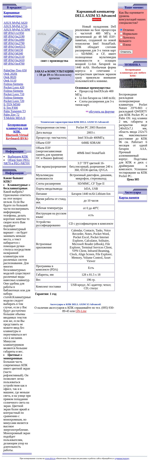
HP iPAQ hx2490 (14, 39)
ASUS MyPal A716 (15, 26)
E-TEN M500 (12, 104)
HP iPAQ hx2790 (14, 43)
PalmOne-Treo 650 (15, 70)
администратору (122, 458)
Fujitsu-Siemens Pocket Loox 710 (14, 92)
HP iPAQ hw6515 (14, 46)
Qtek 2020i (10, 73)
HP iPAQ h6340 (13, 53)
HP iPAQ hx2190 (14, 36)
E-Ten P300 (11, 107)
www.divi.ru (50, 458)
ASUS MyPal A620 (15, 22)
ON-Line (81, 311)
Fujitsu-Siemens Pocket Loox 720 (14, 99)
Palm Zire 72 (11, 114)
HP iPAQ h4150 (13, 50)
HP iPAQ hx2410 (14, 60)
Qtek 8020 (10, 77)
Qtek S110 (10, 80)
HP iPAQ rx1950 (14, 33)
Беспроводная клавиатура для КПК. (17, 131)
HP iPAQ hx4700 (14, 63)
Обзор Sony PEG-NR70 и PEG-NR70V (17, 161)
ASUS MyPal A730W (17, 29)
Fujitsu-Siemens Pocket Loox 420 (14, 85)
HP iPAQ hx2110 (14, 56)
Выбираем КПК (18, 156)
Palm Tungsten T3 (15, 111)
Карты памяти (129, 197)
